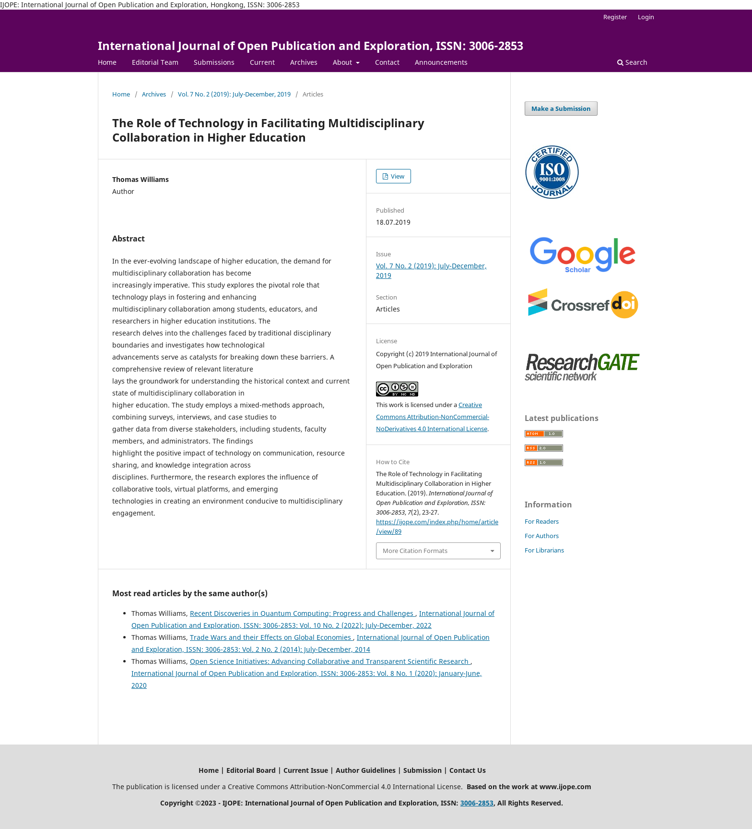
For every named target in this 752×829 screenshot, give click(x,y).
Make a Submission (561, 108)
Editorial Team (155, 62)
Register (615, 16)
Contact (387, 62)
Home (107, 62)
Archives (303, 62)
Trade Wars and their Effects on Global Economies (271, 637)
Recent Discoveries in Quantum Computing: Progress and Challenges (302, 613)
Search (632, 62)
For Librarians (544, 550)
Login (646, 16)
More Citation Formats (415, 550)
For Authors (542, 535)
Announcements (441, 62)
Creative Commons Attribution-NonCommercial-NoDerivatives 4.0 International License (432, 416)
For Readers (542, 521)
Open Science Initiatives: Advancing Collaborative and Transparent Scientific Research (330, 661)
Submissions (214, 62)
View (396, 176)
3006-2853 (477, 802)
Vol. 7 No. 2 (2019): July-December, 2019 (234, 94)
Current (262, 62)
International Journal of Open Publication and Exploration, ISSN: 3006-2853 (310, 45)
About (343, 62)
